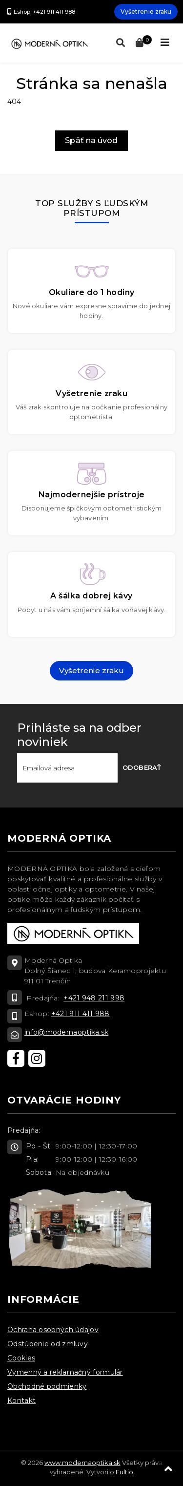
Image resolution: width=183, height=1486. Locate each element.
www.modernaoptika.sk (82, 1462)
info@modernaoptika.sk (66, 1032)
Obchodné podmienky (46, 1386)
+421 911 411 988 (80, 1013)
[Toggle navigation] (165, 42)
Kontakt (21, 1400)
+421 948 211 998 (93, 998)
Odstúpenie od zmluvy (47, 1343)
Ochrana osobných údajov (53, 1329)
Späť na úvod (91, 140)
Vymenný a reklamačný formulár (65, 1372)
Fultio (124, 1472)
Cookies (21, 1358)
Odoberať (141, 767)
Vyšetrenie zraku (146, 11)
